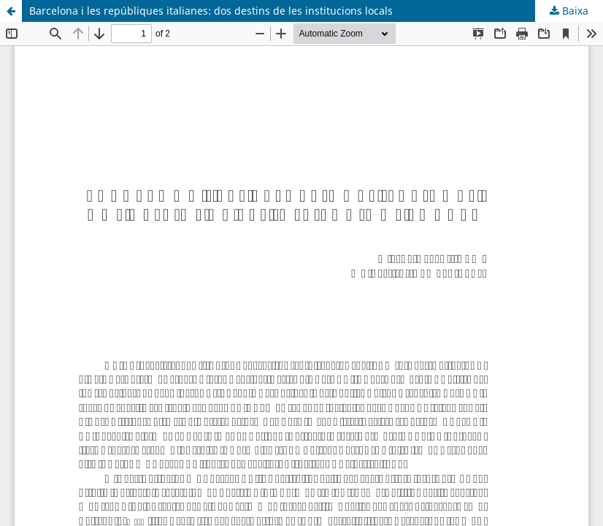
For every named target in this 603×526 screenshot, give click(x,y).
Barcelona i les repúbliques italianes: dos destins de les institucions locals (211, 11)
